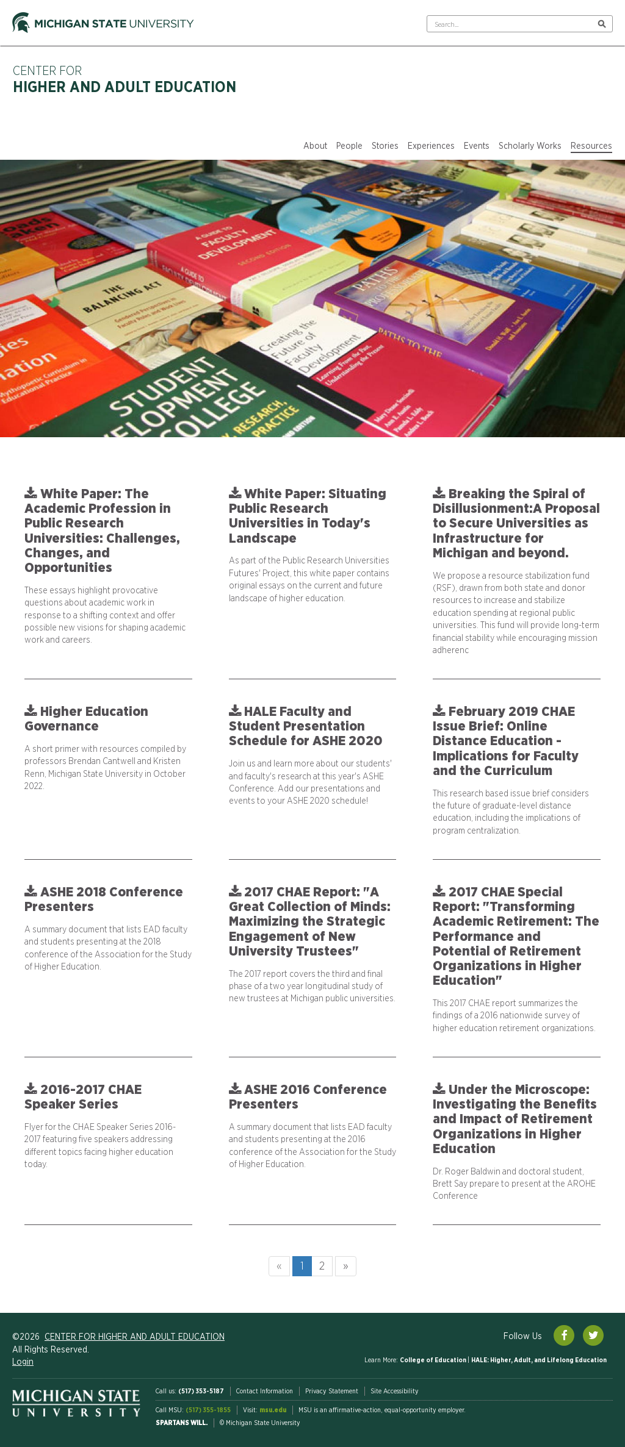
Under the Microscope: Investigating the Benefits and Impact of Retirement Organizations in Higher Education (515, 1119)
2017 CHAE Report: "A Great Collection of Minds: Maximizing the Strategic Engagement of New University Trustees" (310, 921)
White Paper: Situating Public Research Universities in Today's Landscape (308, 516)
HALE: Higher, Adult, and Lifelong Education (539, 1360)
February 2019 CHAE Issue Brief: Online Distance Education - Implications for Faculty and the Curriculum (506, 741)
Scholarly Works (530, 146)
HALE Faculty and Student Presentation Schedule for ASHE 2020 (306, 726)
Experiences (431, 146)
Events (477, 146)
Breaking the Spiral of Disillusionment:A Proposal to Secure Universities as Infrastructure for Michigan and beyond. (516, 523)
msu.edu (272, 1410)
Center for (124, 80)
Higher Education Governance (86, 719)
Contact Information (264, 1391)
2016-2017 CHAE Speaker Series (83, 1097)
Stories (385, 146)
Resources (591, 146)
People (349, 146)
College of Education (434, 1360)
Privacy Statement (331, 1391)
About (315, 146)
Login (23, 1362)
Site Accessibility (394, 1391)
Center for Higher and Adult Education (135, 1337)
